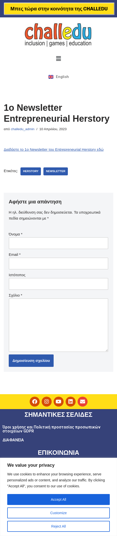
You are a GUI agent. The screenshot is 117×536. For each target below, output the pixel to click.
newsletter (55, 171)
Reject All (58, 526)
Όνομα (15, 234)
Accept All (58, 499)
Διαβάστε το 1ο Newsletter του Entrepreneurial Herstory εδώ (54, 149)
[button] (58, 58)
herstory (30, 171)
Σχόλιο (15, 295)
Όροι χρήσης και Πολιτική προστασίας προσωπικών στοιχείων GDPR (51, 429)
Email (15, 254)
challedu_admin (22, 129)
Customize (58, 513)
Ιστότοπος (17, 275)
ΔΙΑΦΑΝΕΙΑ (13, 440)
